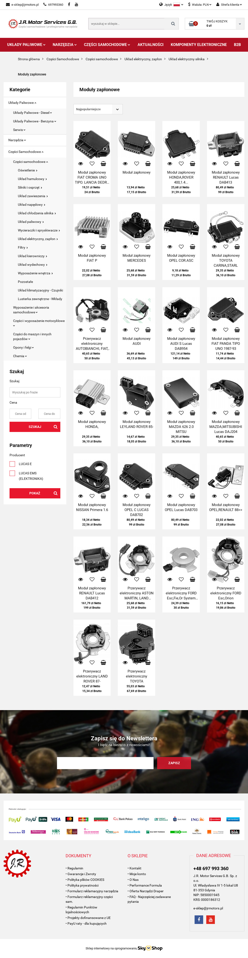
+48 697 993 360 (210, 868)
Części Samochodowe (107, 44)
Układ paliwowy (31, 222)
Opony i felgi (23, 347)
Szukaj (35, 427)
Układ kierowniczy (32, 256)
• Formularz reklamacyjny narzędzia (92, 891)
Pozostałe (25, 282)
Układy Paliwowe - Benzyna (34, 121)
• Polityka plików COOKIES (85, 880)
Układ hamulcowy (32, 179)
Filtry (23, 247)
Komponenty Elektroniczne (199, 44)
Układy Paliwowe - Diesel (32, 113)
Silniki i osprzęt (30, 187)
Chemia (20, 356)
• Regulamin (74, 868)
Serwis (19, 130)
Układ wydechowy (32, 264)
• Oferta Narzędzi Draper (146, 891)
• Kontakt (134, 868)
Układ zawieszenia (33, 196)
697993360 (53, 4)
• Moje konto (137, 874)
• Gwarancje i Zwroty (81, 874)
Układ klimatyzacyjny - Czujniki (40, 290)
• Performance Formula (145, 885)
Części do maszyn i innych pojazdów (32, 336)
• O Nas (133, 880)
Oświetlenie (27, 170)
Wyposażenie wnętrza (35, 273)
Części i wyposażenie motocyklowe (39, 322)
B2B (237, 44)
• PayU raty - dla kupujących (86, 923)
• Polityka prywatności (82, 885)
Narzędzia (65, 44)
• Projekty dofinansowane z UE (88, 918)
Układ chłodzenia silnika (37, 213)
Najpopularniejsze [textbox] (88, 109)
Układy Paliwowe (26, 44)
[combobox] (98, 109)
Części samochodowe (30, 162)
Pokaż (34, 493)
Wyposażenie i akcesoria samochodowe (31, 310)
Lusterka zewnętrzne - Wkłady (40, 299)
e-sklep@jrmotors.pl (22, 4)
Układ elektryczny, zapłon (38, 239)
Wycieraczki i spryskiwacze (39, 230)
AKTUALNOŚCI (151, 44)
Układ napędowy (31, 204)
